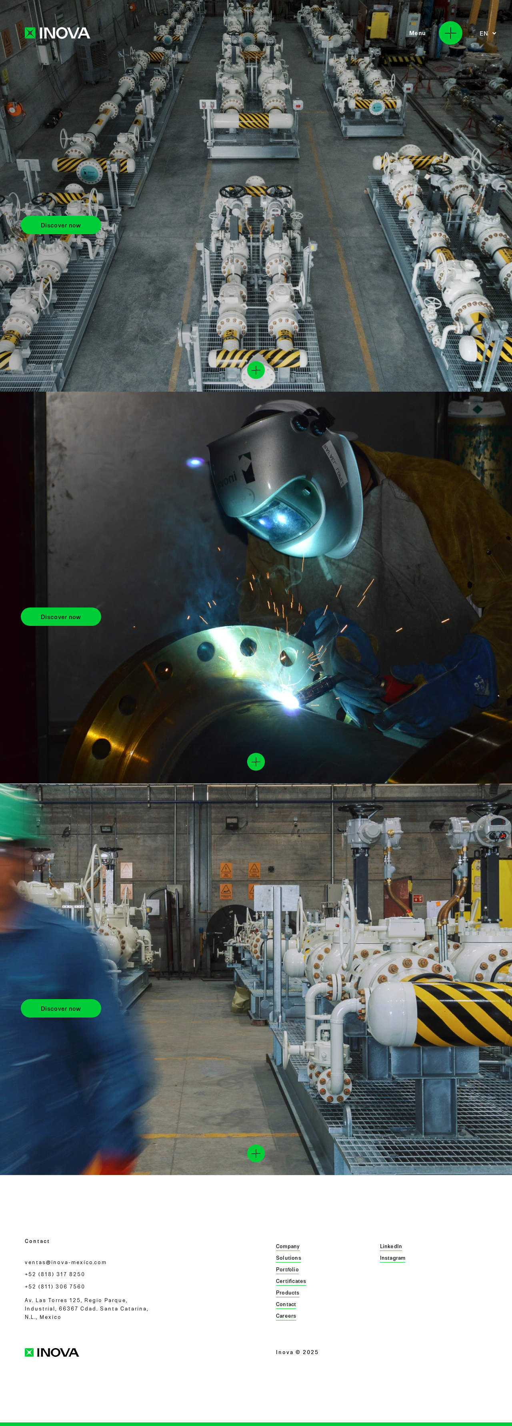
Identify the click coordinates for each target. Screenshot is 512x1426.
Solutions (288, 1258)
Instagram (393, 1258)
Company (288, 1246)
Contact (286, 1304)
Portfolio (287, 1269)
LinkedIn (391, 1246)
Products (288, 1292)
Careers (286, 1315)
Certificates (291, 1281)
